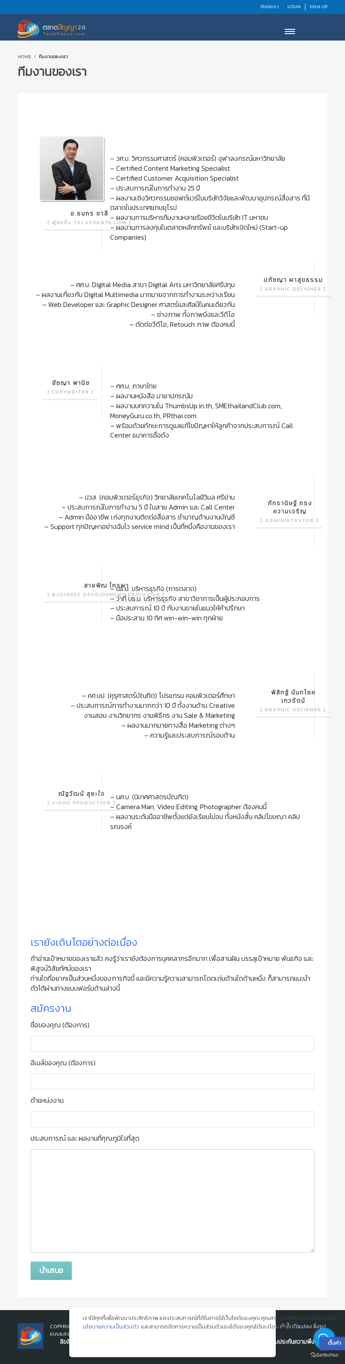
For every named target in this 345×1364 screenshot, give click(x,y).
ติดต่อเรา (270, 6)
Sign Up (318, 6)
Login (294, 6)
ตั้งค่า (301, 1330)
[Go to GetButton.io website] (324, 1355)
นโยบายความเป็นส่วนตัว (111, 1330)
